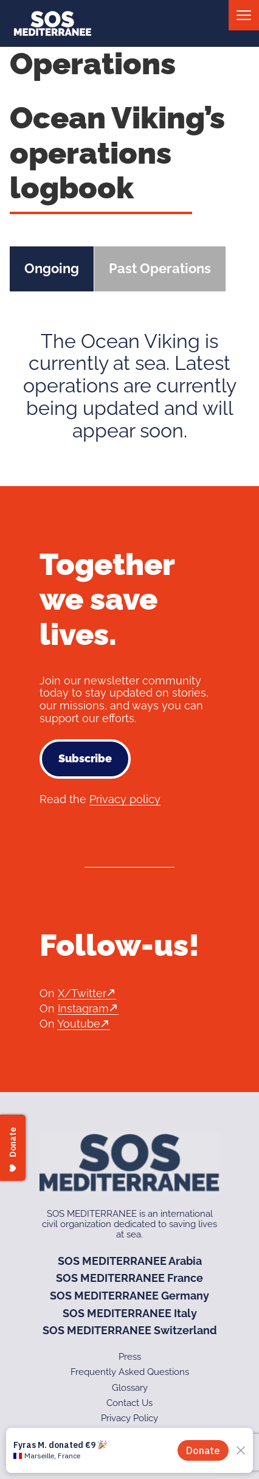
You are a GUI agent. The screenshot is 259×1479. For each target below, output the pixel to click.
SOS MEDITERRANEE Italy (130, 1313)
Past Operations (160, 268)
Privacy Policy (129, 1418)
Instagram (83, 1008)
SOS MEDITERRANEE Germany (129, 1295)
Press (130, 1356)
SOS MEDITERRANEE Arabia (130, 1261)
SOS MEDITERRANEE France (129, 1278)
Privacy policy (125, 799)
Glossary (130, 1387)
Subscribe (85, 758)
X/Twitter (82, 993)
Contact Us (129, 1402)
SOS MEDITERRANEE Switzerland (130, 1330)
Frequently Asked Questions (130, 1371)
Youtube (78, 1023)
